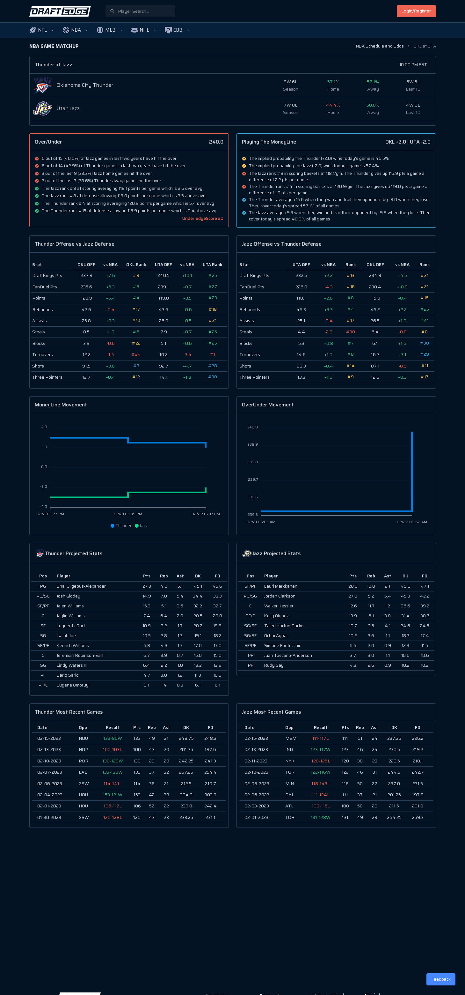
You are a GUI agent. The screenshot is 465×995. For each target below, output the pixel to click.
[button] (41, 30)
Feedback (441, 979)
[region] (129, 774)
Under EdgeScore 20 (202, 218)
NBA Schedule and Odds (380, 46)
